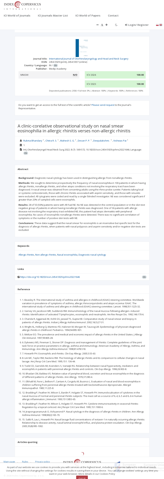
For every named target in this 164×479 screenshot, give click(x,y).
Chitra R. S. (51, 140)
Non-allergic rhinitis (45, 254)
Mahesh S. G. (67, 140)
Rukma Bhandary (32, 140)
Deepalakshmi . (101, 140)
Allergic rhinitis (26, 254)
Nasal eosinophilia (67, 254)
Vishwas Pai (119, 140)
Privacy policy (42, 461)
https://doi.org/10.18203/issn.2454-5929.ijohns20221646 (50, 277)
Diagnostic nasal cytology (92, 254)
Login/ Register (137, 25)
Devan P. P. (84, 140)
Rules (25, 461)
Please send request (103, 105)
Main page (9, 461)
